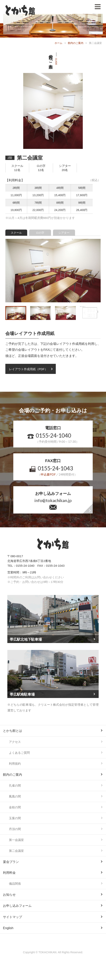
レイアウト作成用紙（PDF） (28, 369)
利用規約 (15, 763)
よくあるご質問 (19, 752)
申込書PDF (48, 474)
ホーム (58, 43)
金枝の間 (15, 807)
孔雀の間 (15, 785)
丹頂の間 (15, 829)
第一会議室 (16, 840)
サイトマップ (12, 917)
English (8, 928)
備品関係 (15, 883)
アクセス (15, 741)
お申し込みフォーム (17, 905)
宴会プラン (11, 861)
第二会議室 (16, 850)
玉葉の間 (15, 818)
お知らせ (9, 894)
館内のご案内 (75, 43)
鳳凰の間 (15, 796)
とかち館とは (12, 730)
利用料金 (9, 872)
